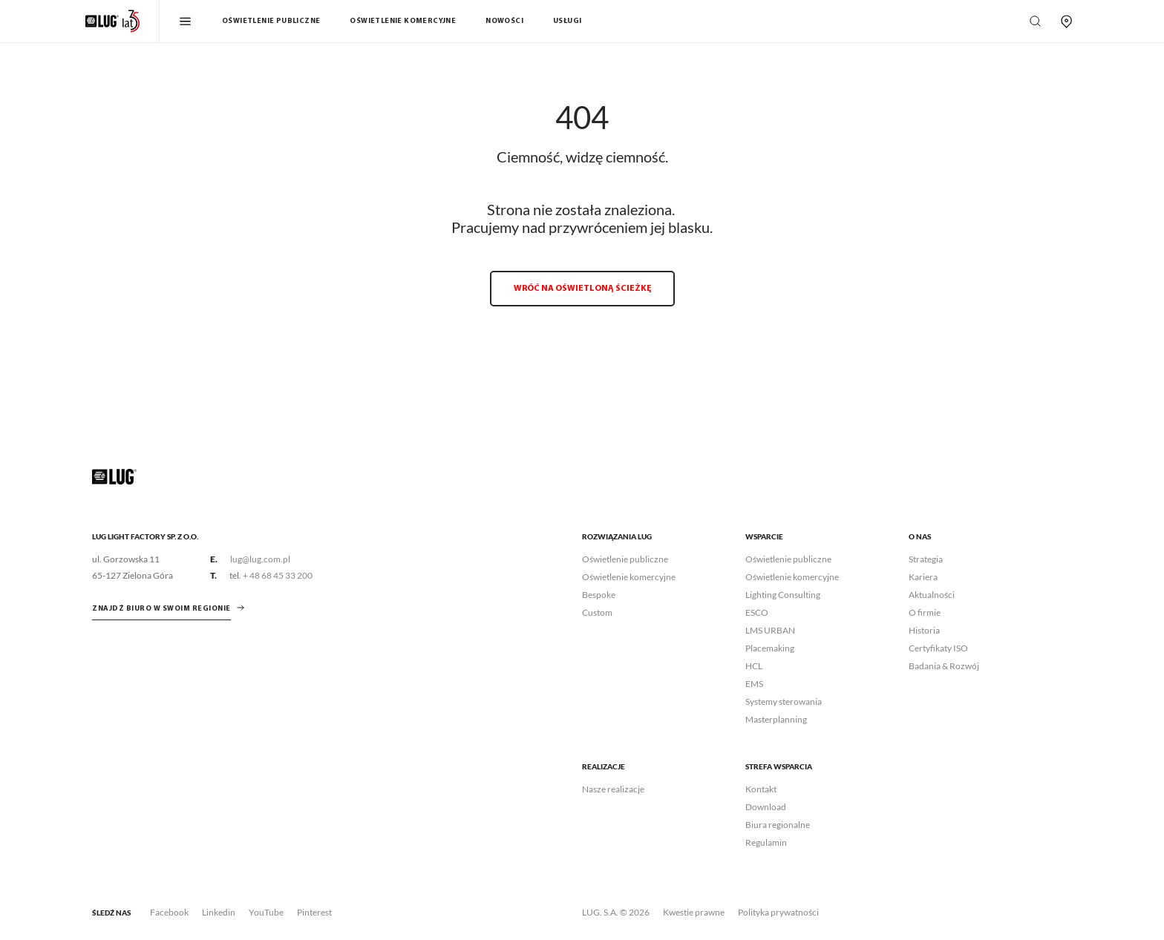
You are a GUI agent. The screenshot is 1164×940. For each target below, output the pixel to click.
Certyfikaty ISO (938, 648)
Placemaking (769, 648)
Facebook (169, 912)
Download (765, 806)
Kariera (923, 576)
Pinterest (314, 912)
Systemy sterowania (783, 701)
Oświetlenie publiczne (271, 21)
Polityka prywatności (778, 912)
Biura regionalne (777, 824)
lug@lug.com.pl (260, 559)
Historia (924, 630)
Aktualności (932, 594)
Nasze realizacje (613, 789)
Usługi (567, 21)
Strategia (926, 559)
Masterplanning (776, 719)
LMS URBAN (770, 630)
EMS (754, 683)
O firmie (925, 612)
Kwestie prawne (694, 912)
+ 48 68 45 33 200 (278, 575)
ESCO (756, 612)
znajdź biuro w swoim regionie (161, 609)
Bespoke (598, 594)
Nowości (504, 21)
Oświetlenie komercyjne (403, 21)
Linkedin (218, 912)
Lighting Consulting (782, 594)
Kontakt (760, 789)
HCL (753, 665)
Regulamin (766, 842)
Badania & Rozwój (944, 665)
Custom (597, 612)
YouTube (266, 912)
